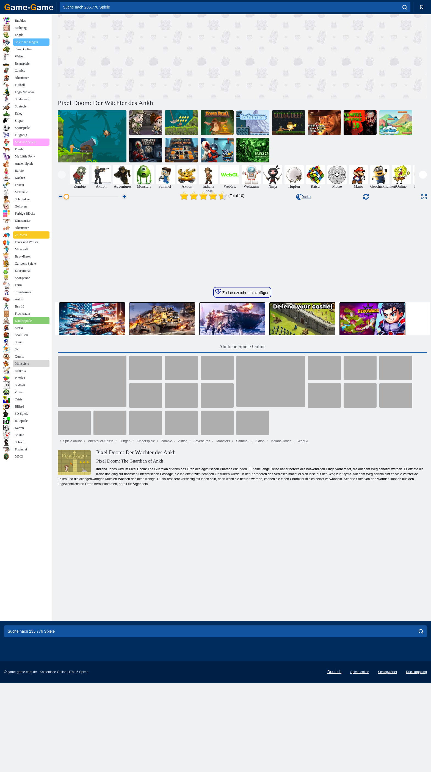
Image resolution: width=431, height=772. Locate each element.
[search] (405, 7)
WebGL (303, 609)
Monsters (223, 609)
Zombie (166, 609)
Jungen (125, 609)
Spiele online (72, 609)
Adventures (201, 609)
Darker (303, 197)
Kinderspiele (145, 609)
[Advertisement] (150, 55)
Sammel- (242, 609)
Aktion (182, 609)
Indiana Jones (280, 609)
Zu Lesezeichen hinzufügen (242, 460)
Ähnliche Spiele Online (242, 515)
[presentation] (62, 175)
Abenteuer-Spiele (100, 609)
